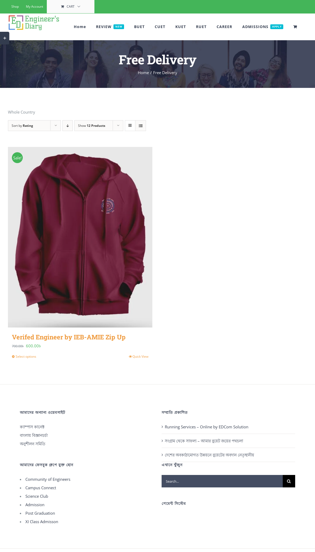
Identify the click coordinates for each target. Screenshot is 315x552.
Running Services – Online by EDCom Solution (206, 426)
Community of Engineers (47, 479)
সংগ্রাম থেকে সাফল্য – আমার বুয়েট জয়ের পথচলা (204, 440)
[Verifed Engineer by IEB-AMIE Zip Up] (80, 237)
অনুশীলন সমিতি (32, 443)
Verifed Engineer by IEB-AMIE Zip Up (69, 337)
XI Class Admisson (41, 521)
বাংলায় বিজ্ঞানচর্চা (34, 435)
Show (91, 125)
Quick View (140, 356)
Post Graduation (40, 513)
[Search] (289, 481)
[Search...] (222, 481)
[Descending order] (67, 125)
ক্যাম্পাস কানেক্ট (32, 426)
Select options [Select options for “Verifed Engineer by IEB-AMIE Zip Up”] (26, 356)
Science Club (36, 496)
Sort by (22, 125)
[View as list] (140, 125)
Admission (34, 504)
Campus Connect (40, 487)
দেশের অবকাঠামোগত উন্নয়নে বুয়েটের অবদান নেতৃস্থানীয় (209, 454)
